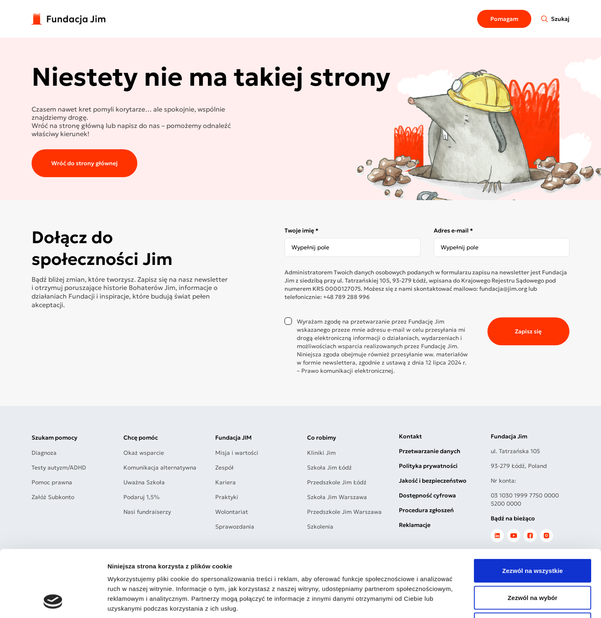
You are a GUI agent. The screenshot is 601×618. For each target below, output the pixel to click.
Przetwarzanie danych (429, 451)
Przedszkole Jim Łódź (337, 482)
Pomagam (504, 19)
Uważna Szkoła (144, 482)
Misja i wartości (236, 452)
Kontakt (410, 436)
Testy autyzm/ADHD (59, 467)
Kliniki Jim (321, 452)
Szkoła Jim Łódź (329, 467)
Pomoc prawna (52, 482)
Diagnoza (44, 452)
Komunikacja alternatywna (159, 467)
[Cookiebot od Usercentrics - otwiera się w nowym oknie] (53, 602)
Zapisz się (528, 331)
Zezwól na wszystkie (532, 510)
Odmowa (532, 564)
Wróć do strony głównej (84, 163)
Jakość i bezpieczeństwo (433, 480)
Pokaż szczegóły (437, 601)
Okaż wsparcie (143, 452)
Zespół (224, 467)
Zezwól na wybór (533, 537)
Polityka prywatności (428, 466)
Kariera (225, 482)
